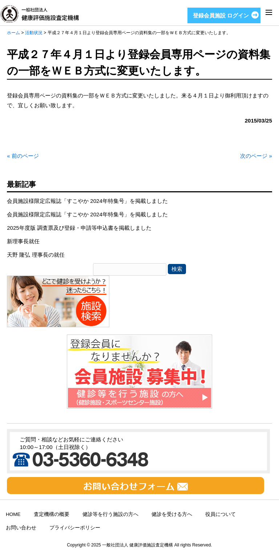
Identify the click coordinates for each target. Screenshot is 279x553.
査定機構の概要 (51, 514)
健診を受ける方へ (171, 514)
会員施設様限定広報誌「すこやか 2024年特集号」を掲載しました (87, 201)
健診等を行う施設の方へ (110, 514)
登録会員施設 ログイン (221, 15)
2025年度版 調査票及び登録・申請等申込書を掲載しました (79, 228)
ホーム (13, 32)
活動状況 (34, 32)
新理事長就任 (23, 241)
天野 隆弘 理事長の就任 (35, 255)
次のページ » (256, 156)
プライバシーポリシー (74, 527)
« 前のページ (23, 156)
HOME (13, 514)
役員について (220, 514)
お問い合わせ (21, 527)
